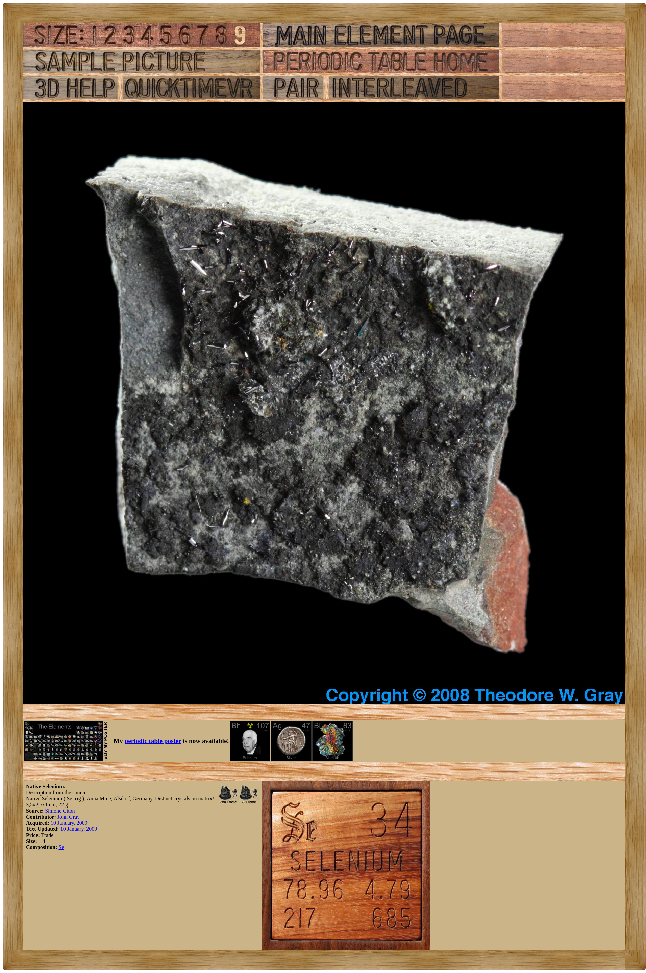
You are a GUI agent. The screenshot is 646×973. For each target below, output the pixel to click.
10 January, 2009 (69, 823)
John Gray (68, 817)
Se (61, 847)
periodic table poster (153, 740)
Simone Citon (60, 811)
